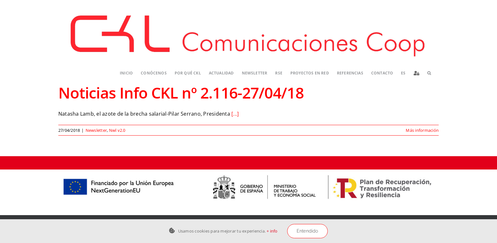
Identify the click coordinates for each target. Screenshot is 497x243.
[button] (429, 73)
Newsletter (96, 130)
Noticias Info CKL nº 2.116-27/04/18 (181, 92)
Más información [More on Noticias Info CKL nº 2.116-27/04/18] (422, 130)
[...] (235, 113)
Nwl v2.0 (117, 130)
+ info (272, 231)
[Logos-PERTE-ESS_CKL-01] (248, 172)
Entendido (307, 230)
